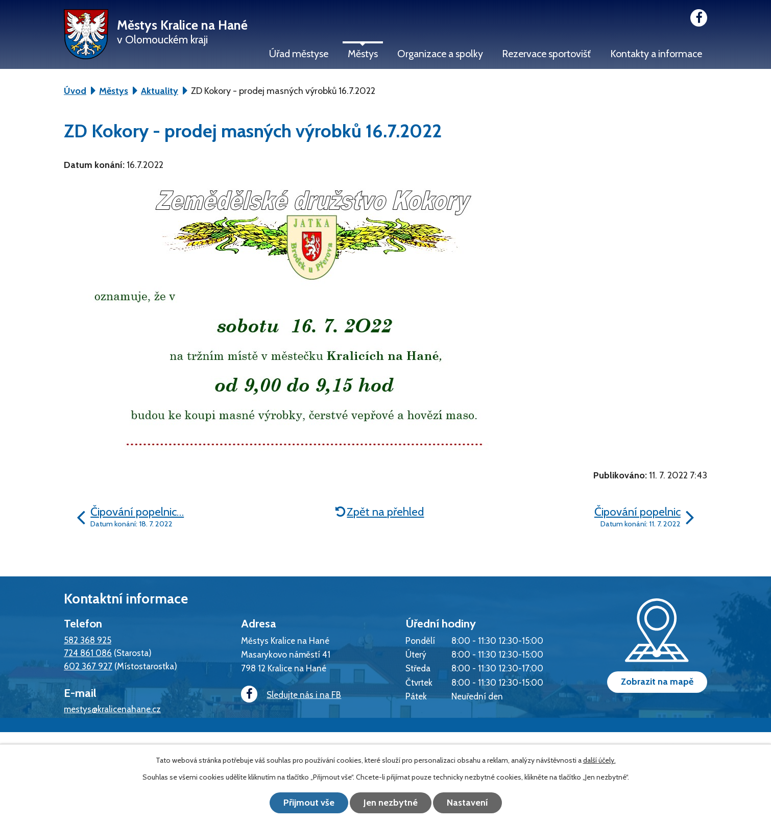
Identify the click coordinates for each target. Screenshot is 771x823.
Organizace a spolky (440, 53)
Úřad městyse (298, 53)
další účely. (599, 760)
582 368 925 (87, 640)
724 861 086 (88, 652)
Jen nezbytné (391, 802)
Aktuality (159, 90)
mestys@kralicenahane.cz (112, 709)
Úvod (75, 90)
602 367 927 (88, 666)
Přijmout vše (308, 802)
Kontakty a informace (656, 53)
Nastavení (467, 802)
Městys (363, 53)
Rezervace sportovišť (546, 53)
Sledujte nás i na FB (291, 694)
